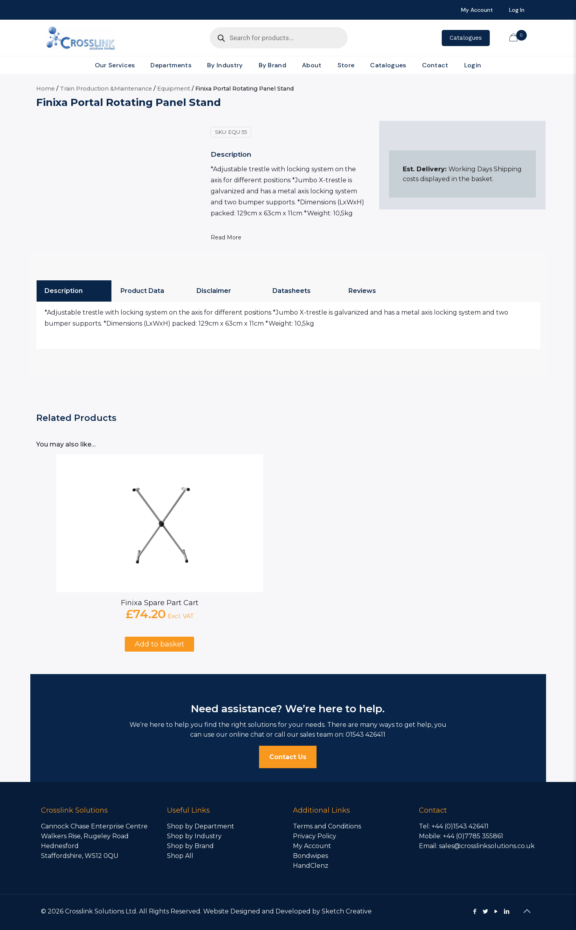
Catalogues (466, 37)
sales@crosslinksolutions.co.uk (487, 846)
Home (45, 88)
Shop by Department (200, 826)
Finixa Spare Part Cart (159, 602)
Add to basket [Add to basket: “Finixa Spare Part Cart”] (159, 644)
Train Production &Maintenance (106, 88)
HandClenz (310, 865)
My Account (312, 846)
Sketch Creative (347, 911)
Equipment (173, 88)
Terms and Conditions (327, 826)
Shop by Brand (190, 846)
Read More (226, 237)
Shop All (180, 856)
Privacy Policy (314, 836)
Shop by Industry (194, 836)
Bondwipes (310, 856)
